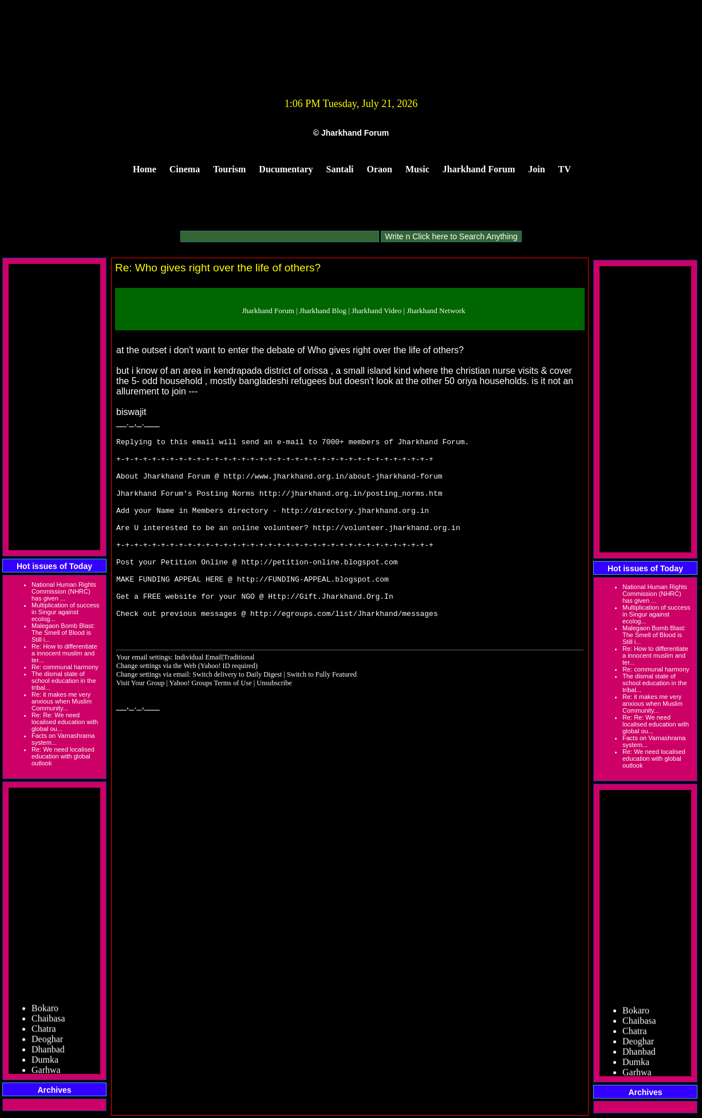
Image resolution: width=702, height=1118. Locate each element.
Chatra (43, 1031)
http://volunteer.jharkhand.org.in (386, 546)
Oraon (379, 169)
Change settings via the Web (156, 702)
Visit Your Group (141, 719)
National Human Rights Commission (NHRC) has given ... (63, 591)
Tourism (229, 169)
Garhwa (46, 1072)
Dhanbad (48, 1051)
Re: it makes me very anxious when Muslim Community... (61, 701)
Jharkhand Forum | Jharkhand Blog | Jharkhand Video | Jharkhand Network (353, 310)
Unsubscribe (274, 719)
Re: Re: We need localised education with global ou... (64, 722)
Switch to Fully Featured (322, 710)
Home (144, 169)
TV (564, 169)
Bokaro (44, 1010)
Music (417, 169)
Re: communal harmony (64, 666)
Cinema (184, 169)
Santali (340, 169)
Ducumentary (286, 169)
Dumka (44, 1061)
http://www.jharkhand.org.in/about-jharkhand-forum (332, 484)
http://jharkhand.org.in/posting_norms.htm (351, 505)
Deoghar (47, 1041)
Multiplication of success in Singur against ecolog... (65, 612)
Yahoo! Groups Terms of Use (211, 719)
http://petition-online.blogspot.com (319, 587)
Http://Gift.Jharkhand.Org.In (330, 628)
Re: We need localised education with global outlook (62, 756)
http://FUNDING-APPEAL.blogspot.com (313, 608)
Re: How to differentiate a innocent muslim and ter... (64, 653)
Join (537, 169)
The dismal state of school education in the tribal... (63, 680)
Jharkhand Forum (479, 169)
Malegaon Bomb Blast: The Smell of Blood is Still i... (63, 632)
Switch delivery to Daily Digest (237, 710)
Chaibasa (48, 1020)
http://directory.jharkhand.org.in (355, 525)
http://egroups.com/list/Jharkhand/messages (344, 649)
